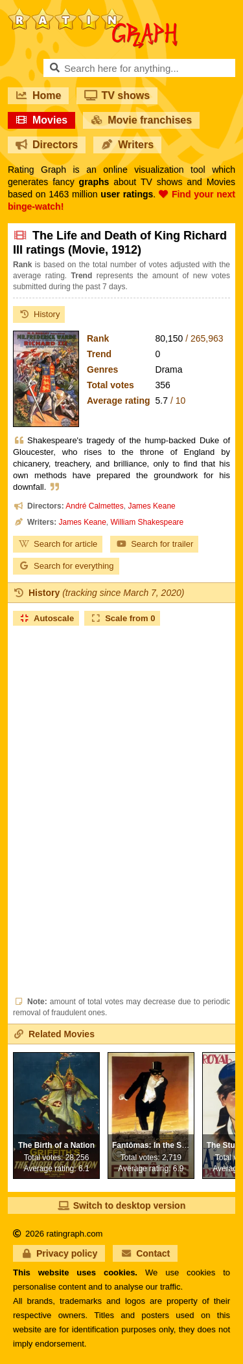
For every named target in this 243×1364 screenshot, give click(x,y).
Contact (145, 1253)
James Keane (151, 506)
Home (38, 95)
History (39, 314)
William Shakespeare (147, 522)
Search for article (57, 544)
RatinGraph (92, 13)
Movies (41, 120)
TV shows (117, 95)
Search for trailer (154, 544)
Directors (47, 144)
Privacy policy (59, 1253)
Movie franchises (141, 120)
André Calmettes (94, 506)
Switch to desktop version (121, 1205)
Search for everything (66, 566)
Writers (127, 144)
